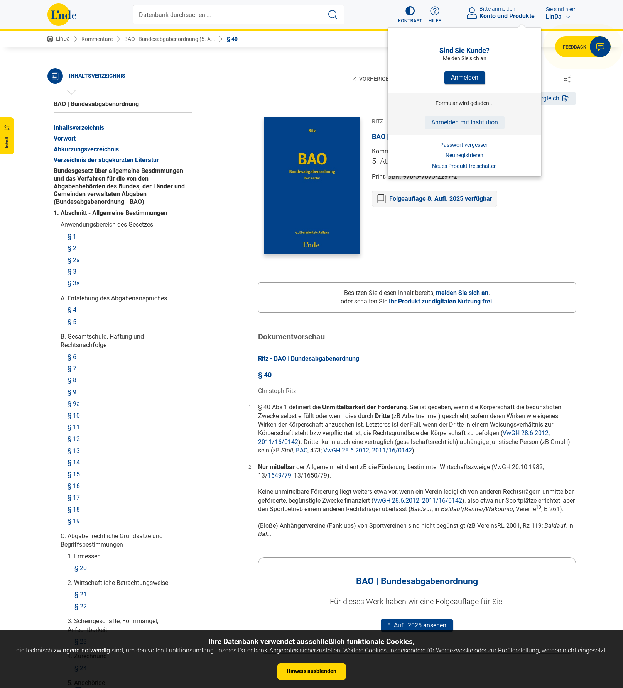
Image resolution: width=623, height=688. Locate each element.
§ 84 (80, 628)
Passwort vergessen (464, 145)
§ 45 (80, 187)
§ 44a (82, 175)
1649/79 (279, 475)
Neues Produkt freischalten (464, 166)
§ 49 (80, 348)
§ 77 (80, 530)
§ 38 (80, 81)
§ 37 (80, 69)
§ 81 (80, 592)
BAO (301, 450)
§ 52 (80, 407)
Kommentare (97, 39)
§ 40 (232, 39)
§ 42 (80, 140)
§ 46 (80, 210)
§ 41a (82, 128)
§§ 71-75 (86, 457)
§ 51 (80, 372)
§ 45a (82, 198)
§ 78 (80, 542)
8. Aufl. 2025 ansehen (416, 625)
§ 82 (80, 604)
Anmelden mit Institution (464, 122)
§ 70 (80, 445)
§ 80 (80, 581)
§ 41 (80, 116)
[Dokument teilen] (567, 79)
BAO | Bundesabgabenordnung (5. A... (169, 39)
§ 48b (75, 287)
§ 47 (80, 222)
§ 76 (80, 492)
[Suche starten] (333, 14)
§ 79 (80, 554)
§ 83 (80, 616)
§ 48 (74, 248)
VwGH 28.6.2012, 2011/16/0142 (367, 450)
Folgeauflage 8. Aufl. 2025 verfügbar (440, 198)
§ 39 (80, 93)
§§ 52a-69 (88, 419)
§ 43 (80, 151)
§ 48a (75, 275)
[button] (410, 14)
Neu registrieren (464, 155)
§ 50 (80, 360)
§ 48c (75, 298)
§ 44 (80, 163)
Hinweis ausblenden (311, 671)
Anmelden (464, 77)
